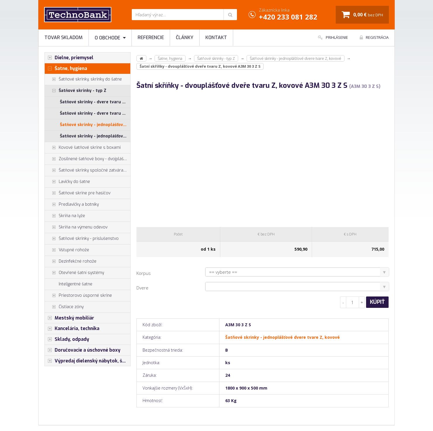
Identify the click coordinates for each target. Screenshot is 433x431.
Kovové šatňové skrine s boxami (83, 147)
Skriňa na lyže (65, 215)
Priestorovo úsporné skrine (78, 295)
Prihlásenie (333, 37)
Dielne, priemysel (69, 58)
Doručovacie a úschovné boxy (82, 350)
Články (184, 37)
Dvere (142, 288)
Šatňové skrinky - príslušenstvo (82, 238)
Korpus (143, 273)
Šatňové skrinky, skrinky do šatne (83, 79)
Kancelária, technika (72, 328)
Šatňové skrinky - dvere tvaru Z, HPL (95, 102)
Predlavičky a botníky (72, 204)
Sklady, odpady (67, 339)
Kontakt (216, 37)
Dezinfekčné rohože (70, 261)
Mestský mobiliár (69, 318)
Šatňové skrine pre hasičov (77, 193)
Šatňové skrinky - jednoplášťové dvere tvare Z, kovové (95, 125)
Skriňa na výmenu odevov (76, 227)
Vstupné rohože (67, 250)
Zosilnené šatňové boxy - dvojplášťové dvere (87, 159)
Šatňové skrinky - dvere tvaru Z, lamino (95, 113)
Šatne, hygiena (66, 68)
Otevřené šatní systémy (74, 272)
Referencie (151, 37)
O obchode (110, 38)
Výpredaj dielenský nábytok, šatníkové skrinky (87, 361)
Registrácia (374, 37)
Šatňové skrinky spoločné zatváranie (87, 170)
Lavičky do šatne (67, 181)
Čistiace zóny (64, 307)
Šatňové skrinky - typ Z (75, 90)
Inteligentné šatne (75, 284)
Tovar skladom (63, 37)
